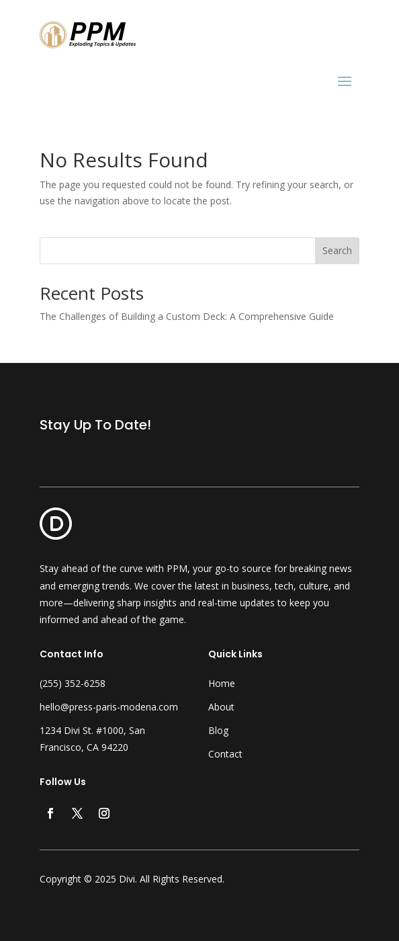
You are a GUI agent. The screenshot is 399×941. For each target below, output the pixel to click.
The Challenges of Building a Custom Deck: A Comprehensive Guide (187, 316)
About (221, 706)
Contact (225, 753)
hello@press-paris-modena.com (109, 706)
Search (337, 250)
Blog (218, 730)
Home (221, 683)
